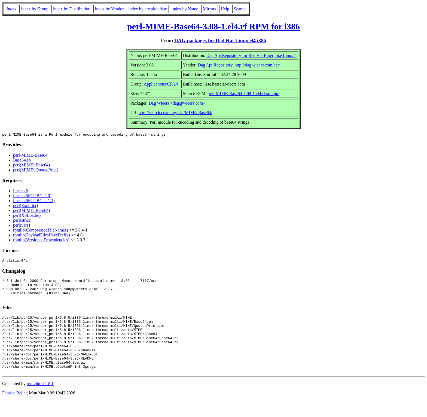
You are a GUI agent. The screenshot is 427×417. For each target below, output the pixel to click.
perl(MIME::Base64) (31, 165)
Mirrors (209, 9)
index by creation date (147, 9)
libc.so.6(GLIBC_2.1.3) (34, 201)
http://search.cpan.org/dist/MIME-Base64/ (175, 112)
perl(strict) (22, 221)
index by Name (185, 9)
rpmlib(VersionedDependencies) (41, 240)
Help (225, 9)
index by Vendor (109, 9)
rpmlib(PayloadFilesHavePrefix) (41, 235)
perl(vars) (21, 226)
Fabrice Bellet (14, 410)
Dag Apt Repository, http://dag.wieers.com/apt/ (239, 65)
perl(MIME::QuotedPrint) (35, 170)
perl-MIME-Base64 (30, 156)
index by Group (34, 9)
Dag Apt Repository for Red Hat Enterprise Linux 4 (251, 55)
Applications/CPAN (161, 84)
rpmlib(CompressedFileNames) (40, 231)
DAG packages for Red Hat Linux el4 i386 (220, 40)
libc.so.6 (20, 191)
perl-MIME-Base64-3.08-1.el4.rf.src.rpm (243, 93)
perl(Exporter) (25, 206)
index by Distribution (71, 9)
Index (11, 9)
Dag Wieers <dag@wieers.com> (177, 103)
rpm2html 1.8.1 (40, 400)
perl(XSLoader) (27, 216)
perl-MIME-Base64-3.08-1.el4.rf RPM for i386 (213, 26)
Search (240, 9)
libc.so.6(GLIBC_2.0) (32, 196)
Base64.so (22, 161)
